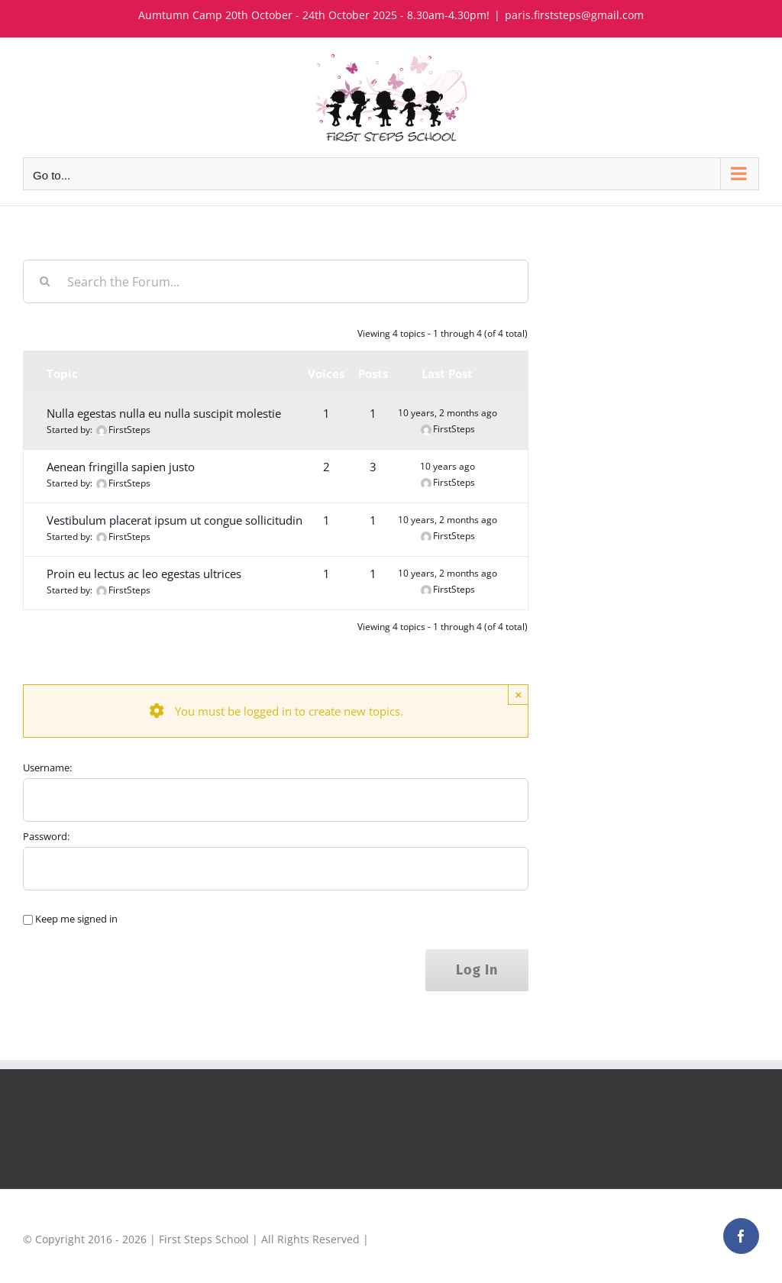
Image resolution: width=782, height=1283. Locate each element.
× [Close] (518, 694)
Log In (477, 969)
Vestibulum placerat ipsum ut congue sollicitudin (174, 520)
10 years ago (447, 466)
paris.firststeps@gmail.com (574, 15)
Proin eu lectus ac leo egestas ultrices (144, 573)
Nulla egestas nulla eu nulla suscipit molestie (164, 413)
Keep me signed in (76, 919)
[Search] (44, 281)
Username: (47, 767)
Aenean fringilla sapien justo (121, 466)
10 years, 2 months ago (447, 412)
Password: (46, 836)
